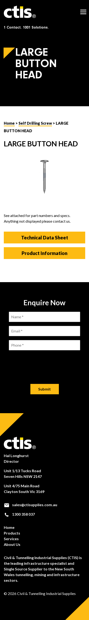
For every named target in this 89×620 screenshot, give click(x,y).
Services (11, 538)
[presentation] (45, 363)
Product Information (44, 253)
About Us (12, 544)
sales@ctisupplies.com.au (30, 504)
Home (9, 123)
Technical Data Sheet (44, 237)
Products (12, 533)
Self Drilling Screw (35, 123)
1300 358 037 (19, 514)
